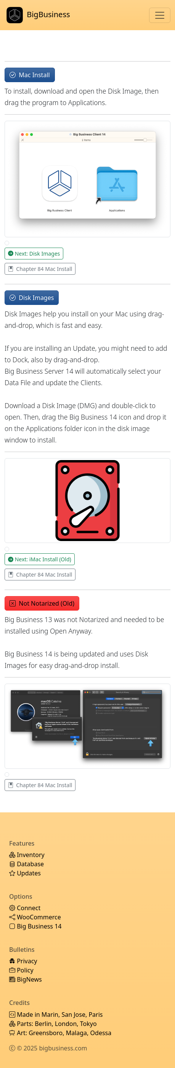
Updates (25, 873)
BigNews (25, 979)
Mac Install (30, 75)
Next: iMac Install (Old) (39, 559)
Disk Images (32, 297)
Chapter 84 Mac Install (40, 268)
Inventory (27, 855)
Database (26, 864)
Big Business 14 (35, 926)
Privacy (23, 961)
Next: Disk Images (34, 253)
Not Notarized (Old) (42, 603)
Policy (21, 970)
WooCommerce (35, 917)
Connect (24, 908)
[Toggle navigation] (159, 15)
